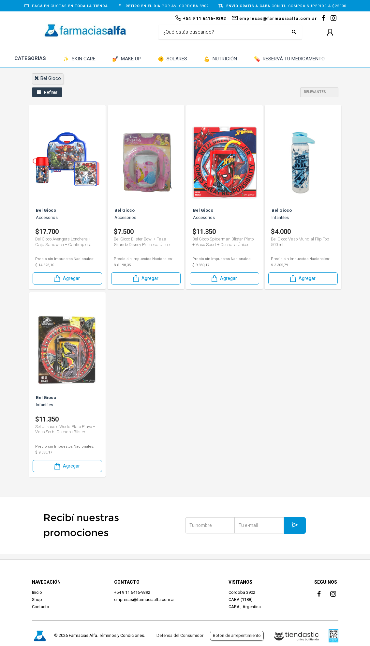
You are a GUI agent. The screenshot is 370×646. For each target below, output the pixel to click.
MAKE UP (126, 59)
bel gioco (47, 78)
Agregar (66, 278)
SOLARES (172, 59)
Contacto (40, 606)
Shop (37, 599)
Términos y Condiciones (121, 635)
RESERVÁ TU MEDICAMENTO (289, 59)
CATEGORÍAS (30, 58)
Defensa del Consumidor (179, 635)
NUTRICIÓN (220, 59)
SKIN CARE (79, 59)
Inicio (37, 592)
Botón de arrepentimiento (237, 635)
